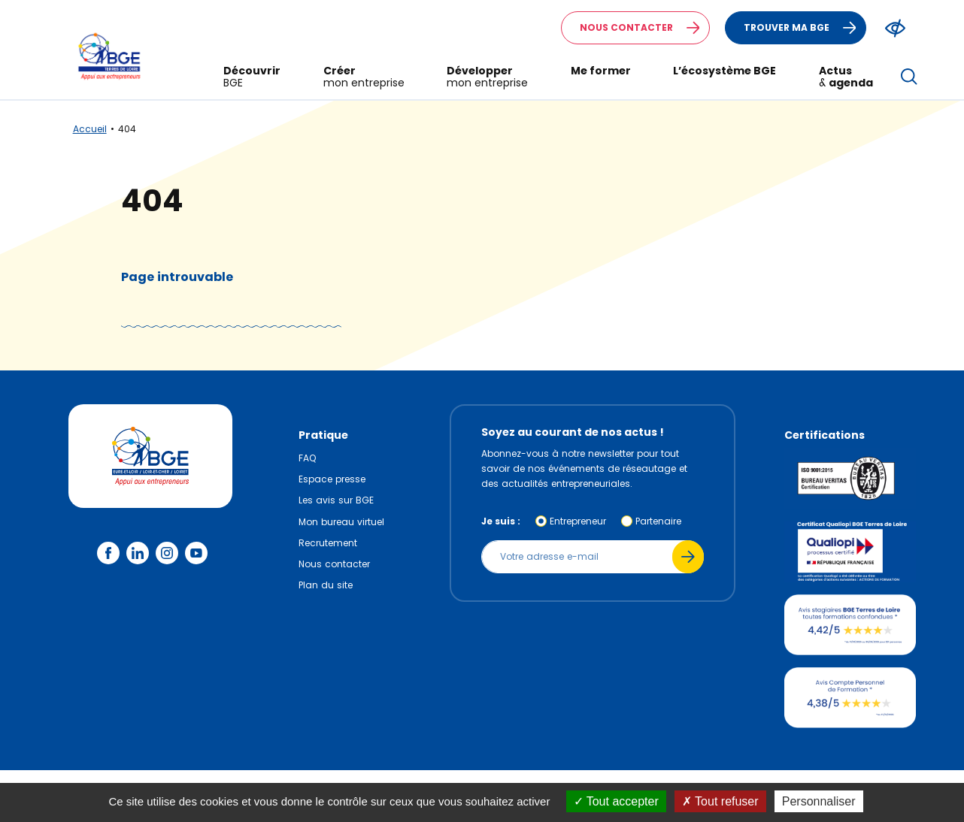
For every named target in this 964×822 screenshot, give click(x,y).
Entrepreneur (578, 521)
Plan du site (326, 585)
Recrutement (328, 542)
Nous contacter (644, 28)
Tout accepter (616, 801)
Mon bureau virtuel (341, 521)
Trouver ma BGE (804, 28)
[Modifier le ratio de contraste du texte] (895, 28)
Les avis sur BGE (336, 500)
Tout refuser (720, 801)
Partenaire (658, 521)
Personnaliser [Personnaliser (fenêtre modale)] (819, 801)
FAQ (307, 458)
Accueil (90, 128)
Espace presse (332, 479)
